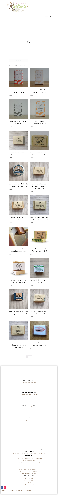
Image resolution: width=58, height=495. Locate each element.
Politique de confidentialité (7, 490)
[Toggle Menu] (46, 16)
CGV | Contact (27, 490)
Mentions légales (19, 490)
